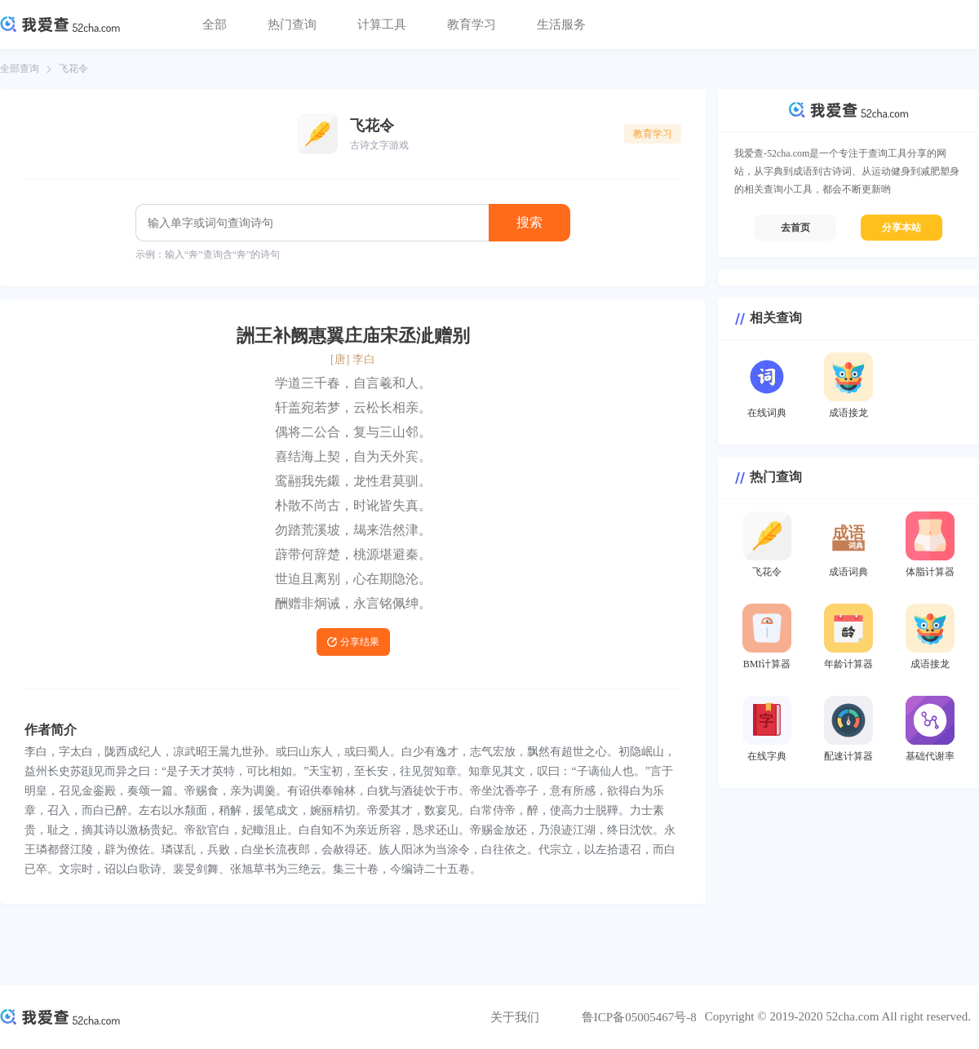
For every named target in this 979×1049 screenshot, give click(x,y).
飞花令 (73, 68)
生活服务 (561, 24)
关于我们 (514, 1017)
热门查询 (292, 24)
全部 (214, 24)
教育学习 (471, 24)
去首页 (795, 227)
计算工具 (381, 24)
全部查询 (19, 68)
